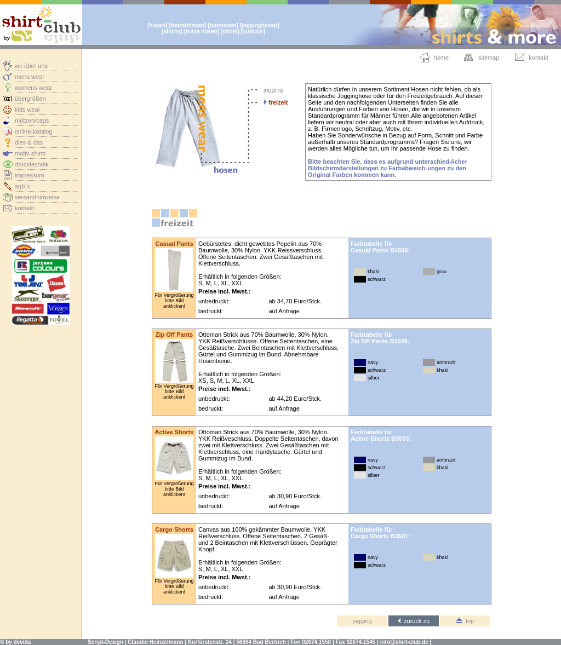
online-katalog (34, 131)
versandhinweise (37, 197)
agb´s (22, 186)
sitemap (489, 57)
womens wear (33, 87)
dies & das (29, 142)
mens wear (29, 76)
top (465, 621)
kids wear (27, 109)
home (441, 57)
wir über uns (31, 65)
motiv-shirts (30, 153)
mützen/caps (32, 120)
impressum (29, 175)
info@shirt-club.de (404, 642)
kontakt (24, 208)
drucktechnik (32, 164)
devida (22, 642)
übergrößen (30, 98)
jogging (273, 90)
